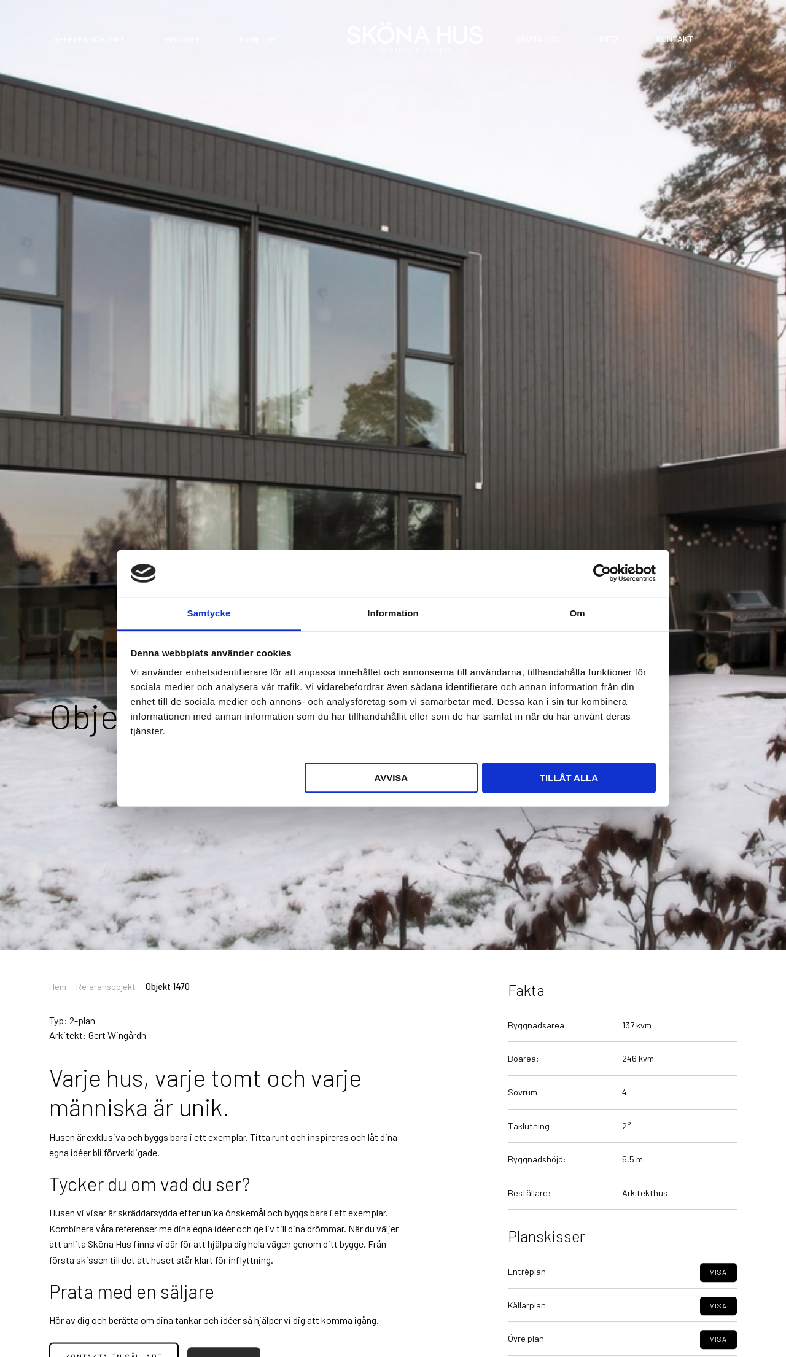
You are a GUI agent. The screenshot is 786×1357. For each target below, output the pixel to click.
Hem (57, 986)
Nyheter (257, 39)
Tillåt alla (569, 777)
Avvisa (391, 777)
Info (608, 38)
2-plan (82, 1020)
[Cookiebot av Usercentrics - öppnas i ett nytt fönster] (602, 573)
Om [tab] (577, 613)
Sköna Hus (537, 38)
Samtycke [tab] (209, 613)
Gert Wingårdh (117, 1035)
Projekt (182, 39)
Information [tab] (393, 613)
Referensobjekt (89, 39)
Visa (718, 1300)
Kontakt (674, 38)
